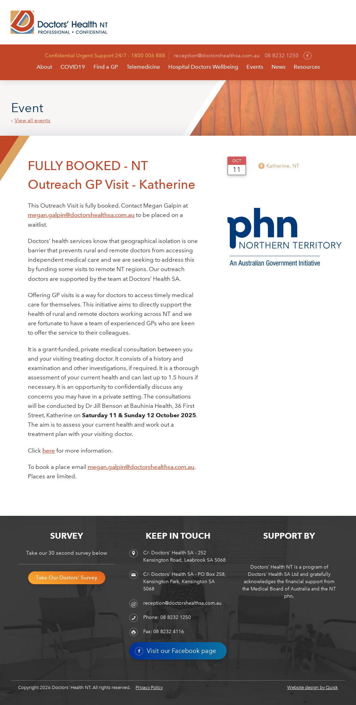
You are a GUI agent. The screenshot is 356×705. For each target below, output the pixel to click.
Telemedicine (143, 67)
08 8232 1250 (282, 55)
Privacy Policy (149, 687)
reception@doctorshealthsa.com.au (217, 55)
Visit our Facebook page (175, 651)
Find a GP (106, 67)
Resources (307, 67)
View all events (32, 120)
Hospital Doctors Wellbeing (203, 67)
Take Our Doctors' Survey (66, 577)
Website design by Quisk (312, 687)
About (44, 67)
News (278, 67)
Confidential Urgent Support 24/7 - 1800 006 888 (105, 55)
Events (254, 67)
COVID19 (72, 67)
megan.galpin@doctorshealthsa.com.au (81, 214)
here (48, 450)
